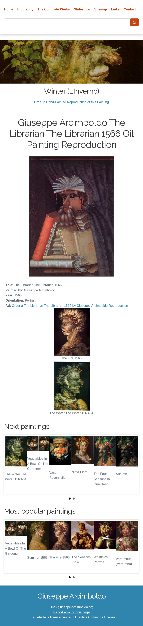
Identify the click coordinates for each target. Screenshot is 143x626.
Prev (10, 464)
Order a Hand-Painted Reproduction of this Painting (71, 102)
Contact (130, 9)
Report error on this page (71, 612)
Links (115, 9)
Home (8, 9)
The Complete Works (54, 9)
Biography (25, 9)
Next (133, 464)
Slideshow (82, 9)
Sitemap (100, 9)
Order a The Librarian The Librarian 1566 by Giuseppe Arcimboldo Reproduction (70, 305)
